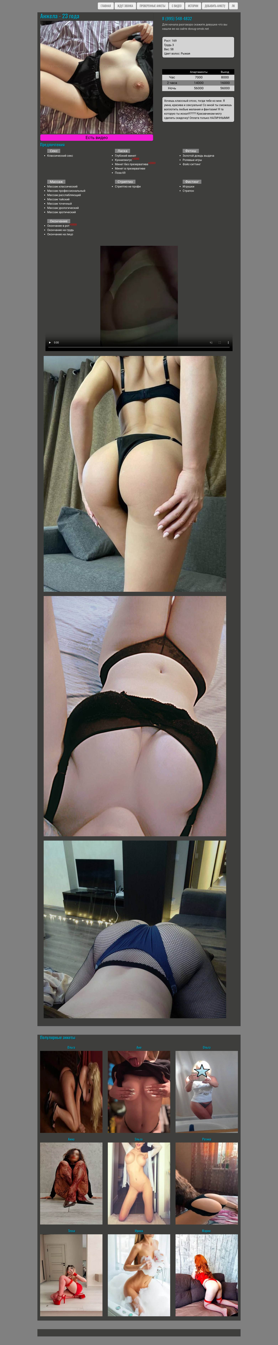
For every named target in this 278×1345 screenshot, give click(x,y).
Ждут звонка (125, 6)
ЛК (233, 6)
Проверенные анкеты (152, 6)
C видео (176, 6)
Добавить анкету (215, 6)
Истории (193, 6)
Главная (106, 6)
